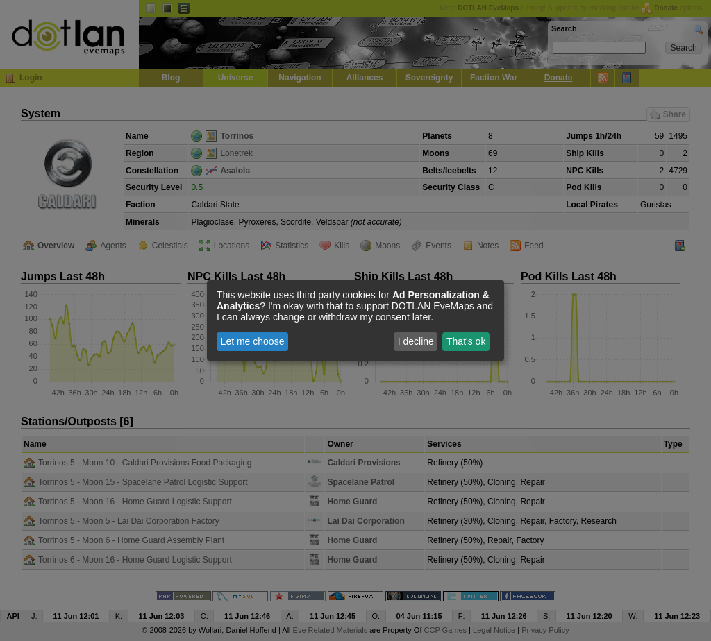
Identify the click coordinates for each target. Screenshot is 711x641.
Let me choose (253, 341)
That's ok (465, 341)
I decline (416, 341)
